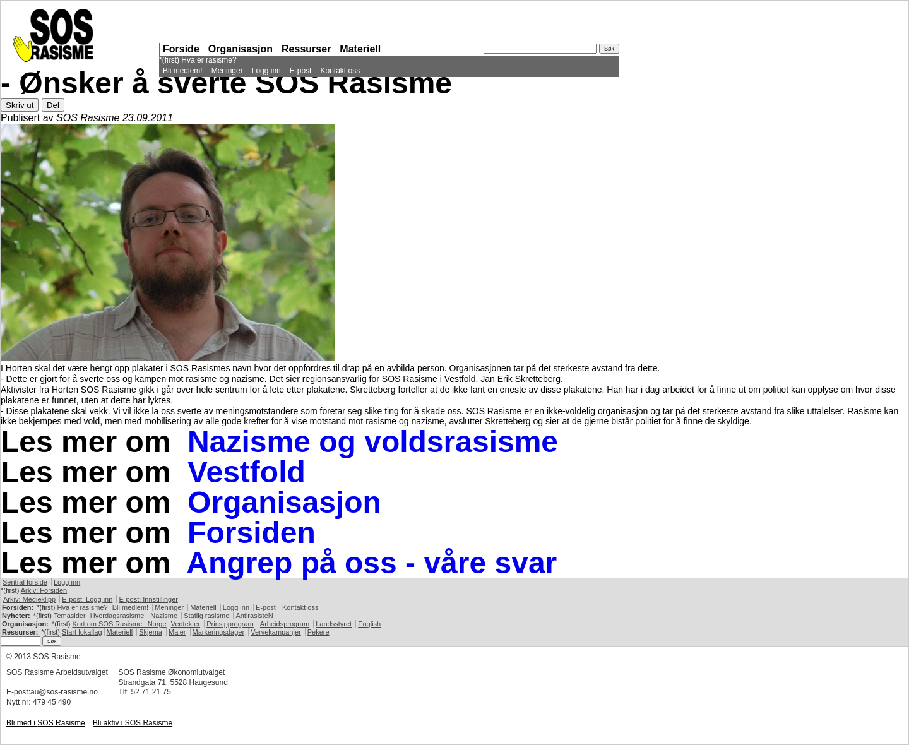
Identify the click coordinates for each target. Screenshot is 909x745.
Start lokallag (82, 632)
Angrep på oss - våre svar (371, 563)
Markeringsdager (219, 632)
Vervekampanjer (276, 632)
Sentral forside (25, 582)
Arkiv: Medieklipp (29, 599)
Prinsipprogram (230, 624)
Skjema (150, 632)
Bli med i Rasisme (45, 722)
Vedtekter (185, 624)
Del (53, 105)
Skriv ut (19, 105)
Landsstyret (334, 624)
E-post (301, 70)
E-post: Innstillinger (148, 599)
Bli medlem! (183, 70)
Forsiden (251, 532)
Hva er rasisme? (208, 60)
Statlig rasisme (206, 615)
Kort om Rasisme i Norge (119, 624)
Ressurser (306, 49)
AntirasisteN (254, 615)
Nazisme (163, 615)
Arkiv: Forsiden (44, 590)
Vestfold (246, 472)
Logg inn (266, 70)
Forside (181, 49)
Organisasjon (240, 49)
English (369, 624)
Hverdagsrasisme (117, 615)
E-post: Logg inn (87, 599)
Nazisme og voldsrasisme (372, 441)
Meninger (227, 70)
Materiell (360, 49)
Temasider (70, 615)
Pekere (318, 632)
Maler (177, 632)
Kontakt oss (340, 70)
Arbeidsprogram (284, 624)
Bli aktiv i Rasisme (132, 722)
